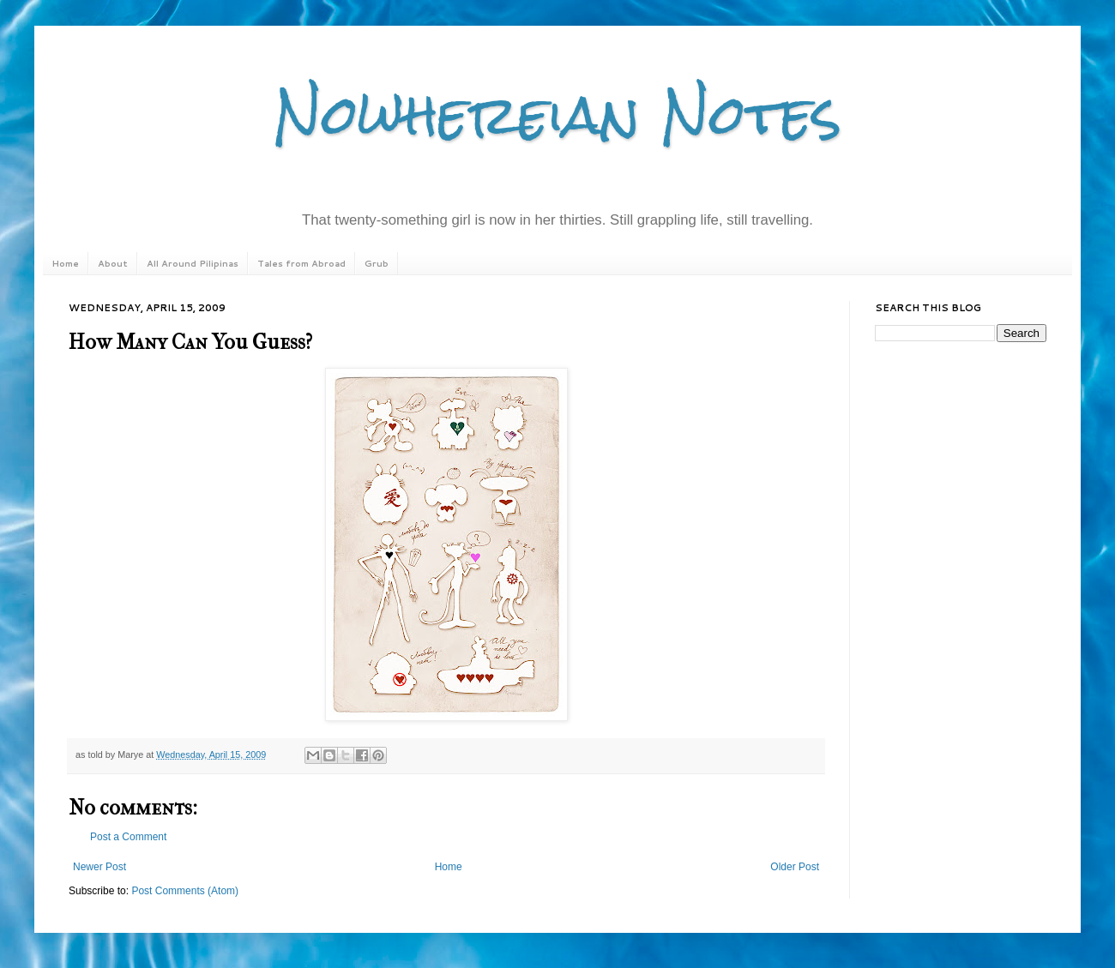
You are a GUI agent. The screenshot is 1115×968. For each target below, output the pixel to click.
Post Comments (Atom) (184, 891)
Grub (377, 263)
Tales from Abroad (301, 263)
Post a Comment (128, 837)
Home (65, 263)
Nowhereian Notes (557, 114)
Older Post (794, 867)
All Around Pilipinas (192, 263)
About (113, 263)
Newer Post (99, 867)
